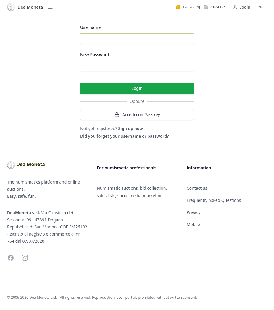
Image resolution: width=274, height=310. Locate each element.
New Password (94, 54)
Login (241, 7)
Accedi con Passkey (137, 115)
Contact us (197, 188)
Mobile (193, 224)
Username (90, 27)
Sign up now (130, 128)
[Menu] (50, 7)
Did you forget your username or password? (124, 136)
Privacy (194, 212)
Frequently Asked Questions (214, 200)
